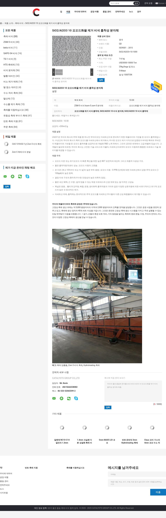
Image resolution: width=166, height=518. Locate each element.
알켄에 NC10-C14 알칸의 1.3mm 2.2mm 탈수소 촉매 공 (62, 441)
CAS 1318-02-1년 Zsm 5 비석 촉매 (27, 144)
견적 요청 (148, 3)
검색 (136, 3)
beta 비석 (8, 47)
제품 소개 (9, 23)
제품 (68, 11)
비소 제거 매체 (10, 81)
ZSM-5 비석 (9, 42)
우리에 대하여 (80, 11)
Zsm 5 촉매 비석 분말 (21, 152)
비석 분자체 (9, 70)
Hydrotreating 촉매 (91, 365)
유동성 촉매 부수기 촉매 (15, 115)
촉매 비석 (19, 23)
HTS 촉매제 (9, 64)
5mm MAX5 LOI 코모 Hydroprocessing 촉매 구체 (107, 441)
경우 (139, 11)
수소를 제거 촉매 (11, 104)
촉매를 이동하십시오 (13, 110)
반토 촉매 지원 (10, 121)
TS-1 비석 (8, 59)
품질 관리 (107, 11)
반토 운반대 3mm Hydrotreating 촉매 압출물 (129, 441)
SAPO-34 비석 (10, 53)
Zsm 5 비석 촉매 (75, 365)
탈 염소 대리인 (10, 87)
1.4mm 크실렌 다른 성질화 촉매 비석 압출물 (84, 441)
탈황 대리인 (9, 76)
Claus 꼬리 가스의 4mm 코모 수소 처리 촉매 (152, 441)
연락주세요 (120, 11)
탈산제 (6, 98)
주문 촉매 (8, 127)
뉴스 (131, 11)
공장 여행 (94, 11)
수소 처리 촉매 (10, 93)
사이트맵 (4, 493)
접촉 (101, 80)
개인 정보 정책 (40, 508)
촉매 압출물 (62, 365)
